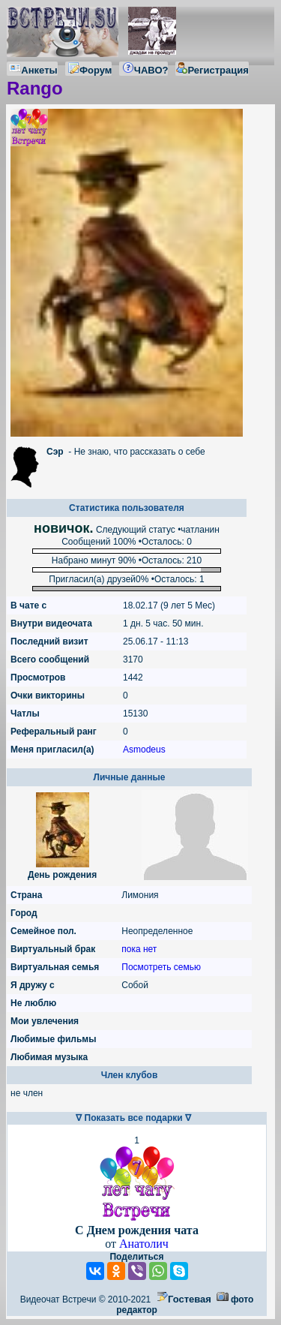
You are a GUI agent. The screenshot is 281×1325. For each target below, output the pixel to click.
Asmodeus (144, 749)
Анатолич (144, 1243)
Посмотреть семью (161, 967)
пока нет (139, 949)
